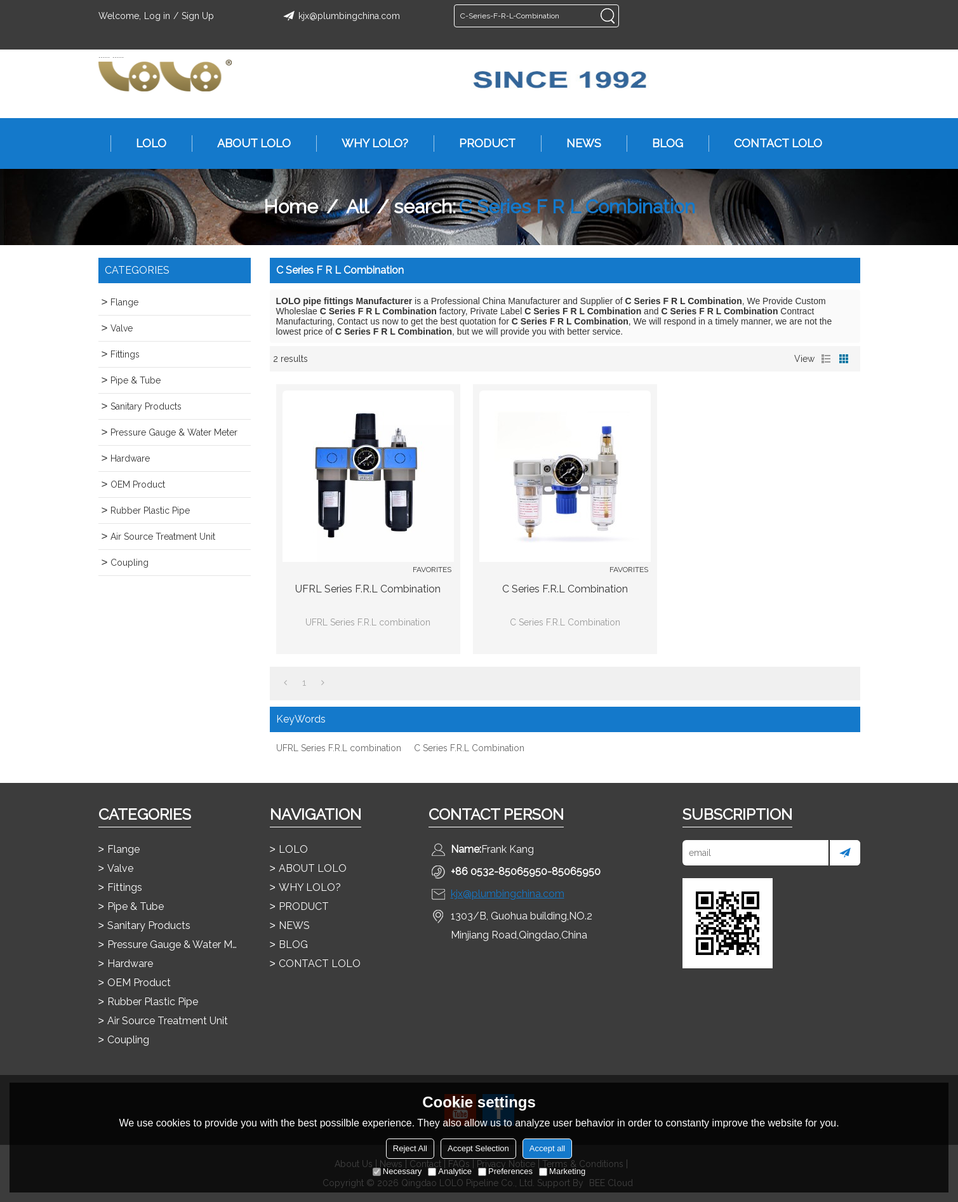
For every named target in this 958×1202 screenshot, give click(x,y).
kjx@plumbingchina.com (339, 15)
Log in (157, 16)
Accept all (547, 1148)
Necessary (397, 1171)
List (826, 358)
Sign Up (198, 16)
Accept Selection (478, 1148)
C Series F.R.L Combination (565, 589)
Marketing (562, 1171)
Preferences (505, 1171)
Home (290, 207)
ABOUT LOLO (247, 143)
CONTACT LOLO (771, 143)
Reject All (410, 1148)
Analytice (450, 1171)
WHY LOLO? (368, 143)
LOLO (144, 143)
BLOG (661, 143)
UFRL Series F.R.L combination (368, 589)
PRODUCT (481, 143)
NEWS (577, 143)
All (357, 207)
